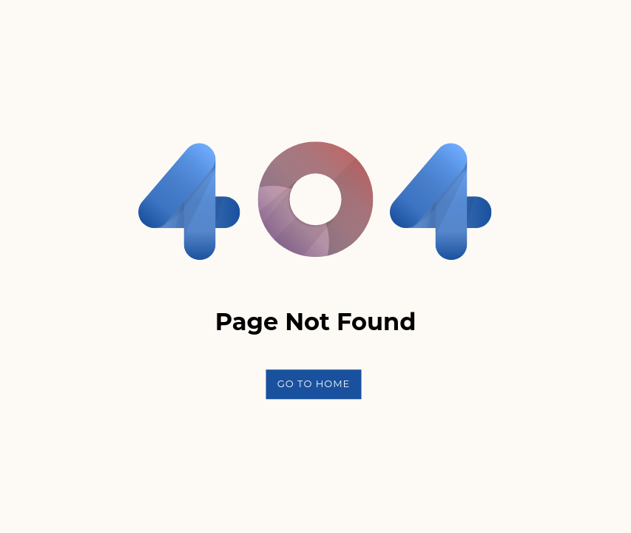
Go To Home (314, 383)
